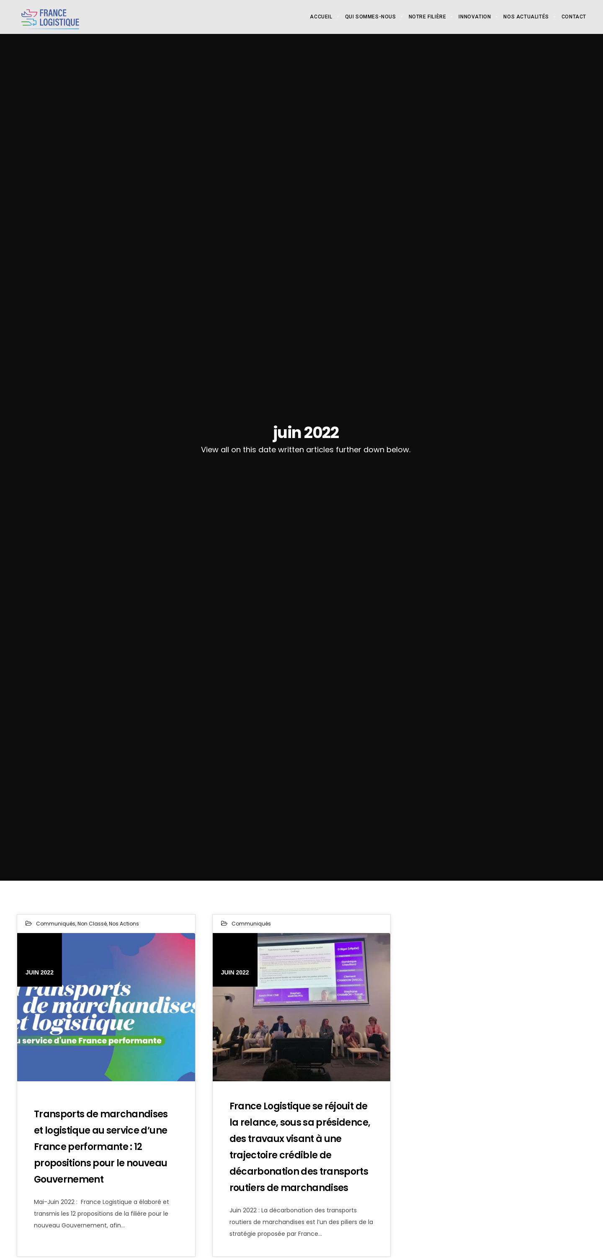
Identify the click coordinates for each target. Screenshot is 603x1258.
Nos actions (124, 923)
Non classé (92, 923)
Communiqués (55, 923)
